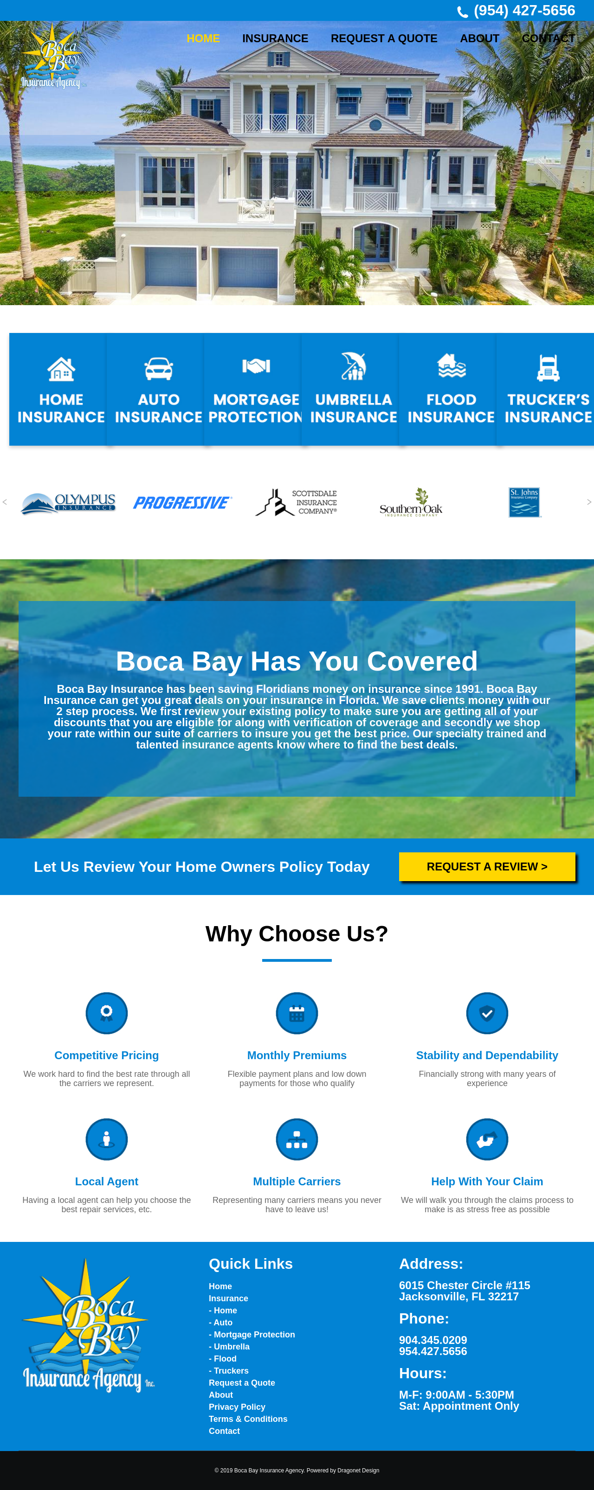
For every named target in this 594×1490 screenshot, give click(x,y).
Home (220, 1286)
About (221, 1395)
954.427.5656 (433, 1351)
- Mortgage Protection (252, 1334)
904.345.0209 (433, 1340)
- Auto (220, 1322)
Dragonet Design (358, 1470)
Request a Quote (242, 1383)
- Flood (223, 1358)
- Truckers (229, 1370)
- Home (223, 1310)
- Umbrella (229, 1346)
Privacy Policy (237, 1407)
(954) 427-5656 (515, 10)
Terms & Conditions (248, 1419)
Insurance (228, 1298)
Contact (224, 1431)
